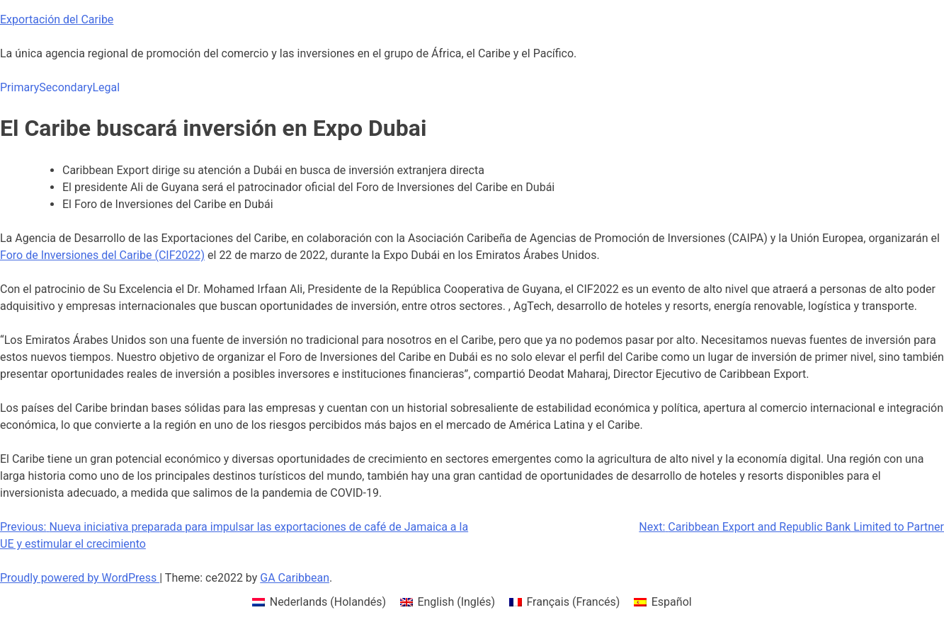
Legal (106, 87)
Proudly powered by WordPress (79, 578)
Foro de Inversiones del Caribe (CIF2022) (102, 255)
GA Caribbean (294, 578)
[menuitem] (319, 602)
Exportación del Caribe (56, 19)
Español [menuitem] (672, 602)
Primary (19, 87)
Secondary (65, 87)
